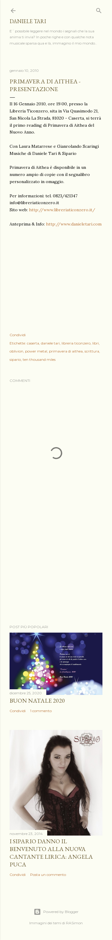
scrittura (92, 351)
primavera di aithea (66, 351)
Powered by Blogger (56, 911)
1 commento (41, 711)
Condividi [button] (18, 335)
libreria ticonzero (76, 343)
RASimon (74, 923)
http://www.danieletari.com (74, 224)
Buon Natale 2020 (37, 700)
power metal (36, 351)
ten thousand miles (39, 359)
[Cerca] (98, 9)
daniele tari (28, 21)
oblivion (16, 351)
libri (95, 343)
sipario (15, 359)
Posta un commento (48, 874)
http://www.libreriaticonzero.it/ (62, 209)
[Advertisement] (56, 573)
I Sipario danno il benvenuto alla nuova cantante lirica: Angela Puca (51, 852)
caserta (33, 343)
